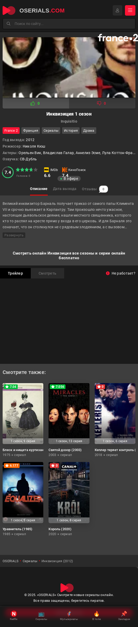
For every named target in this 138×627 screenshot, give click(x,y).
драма (88, 130)
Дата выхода (65, 189)
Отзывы (95, 189)
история (71, 130)
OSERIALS (11, 561)
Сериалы (51, 130)
